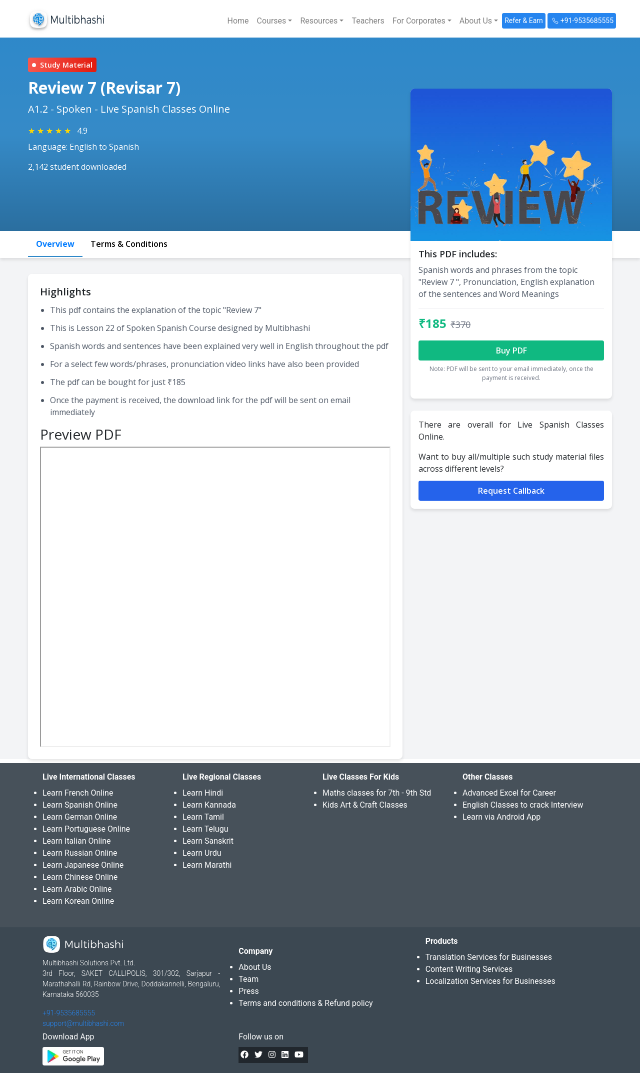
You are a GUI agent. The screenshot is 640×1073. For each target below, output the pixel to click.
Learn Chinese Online (80, 877)
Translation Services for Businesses (489, 957)
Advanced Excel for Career (509, 793)
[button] (274, 21)
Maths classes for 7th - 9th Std (376, 793)
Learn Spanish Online (80, 805)
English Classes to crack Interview (522, 805)
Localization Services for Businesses (491, 981)
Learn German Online (79, 817)
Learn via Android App (501, 817)
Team (248, 979)
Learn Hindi (202, 793)
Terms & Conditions (129, 243)
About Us (254, 967)
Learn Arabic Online (77, 889)
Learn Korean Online (78, 901)
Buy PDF (511, 350)
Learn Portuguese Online (86, 829)
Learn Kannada (209, 805)
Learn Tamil (203, 817)
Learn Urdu (202, 853)
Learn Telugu (205, 829)
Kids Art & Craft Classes (365, 805)
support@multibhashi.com (83, 1023)
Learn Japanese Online (83, 865)
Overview (55, 243)
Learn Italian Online (76, 841)
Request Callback (511, 490)
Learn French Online (77, 793)
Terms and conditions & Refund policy (305, 1003)
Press (248, 991)
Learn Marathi (207, 865)
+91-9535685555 (68, 1013)
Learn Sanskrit (208, 841)
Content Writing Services (469, 969)
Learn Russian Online (80, 853)
